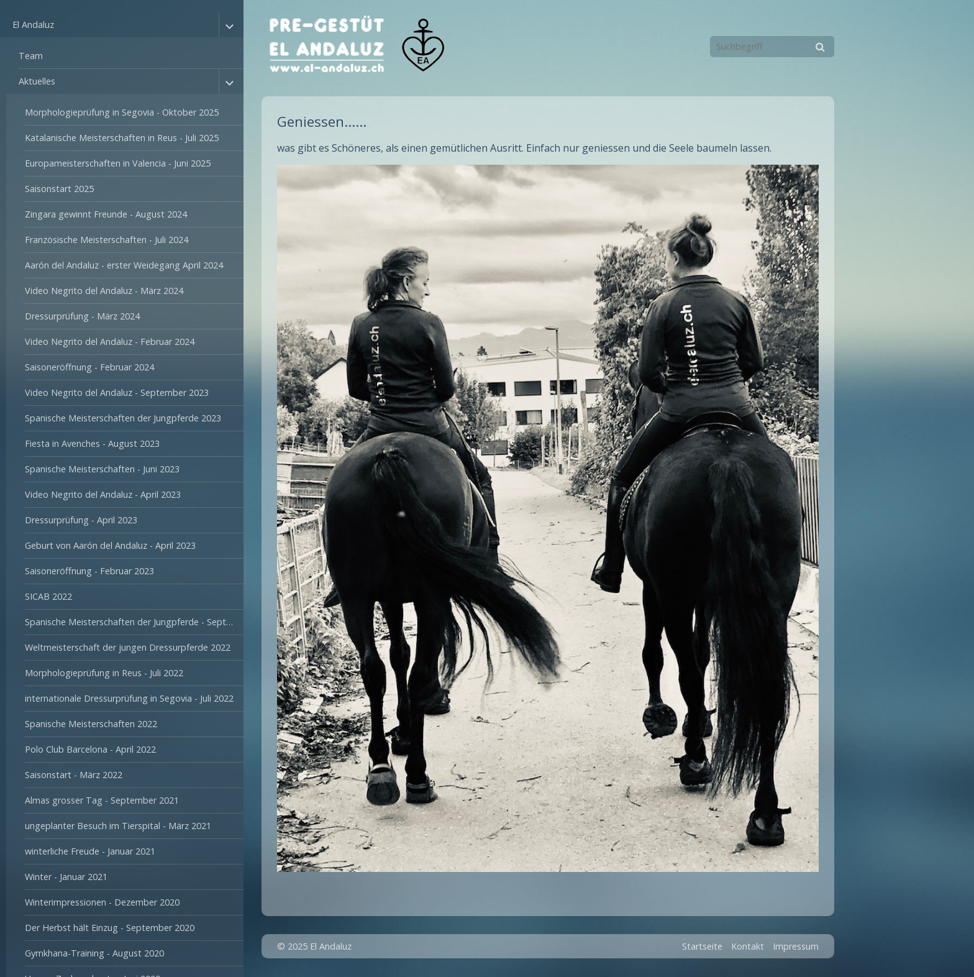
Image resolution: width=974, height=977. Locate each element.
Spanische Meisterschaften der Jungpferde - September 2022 (134, 622)
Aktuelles (37, 81)
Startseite (702, 946)
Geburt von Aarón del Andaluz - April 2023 (110, 545)
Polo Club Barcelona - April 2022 (90, 749)
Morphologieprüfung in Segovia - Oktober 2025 (122, 112)
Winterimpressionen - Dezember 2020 (102, 902)
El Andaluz (33, 24)
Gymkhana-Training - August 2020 (94, 953)
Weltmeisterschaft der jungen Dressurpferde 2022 (127, 647)
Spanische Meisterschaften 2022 (91, 724)
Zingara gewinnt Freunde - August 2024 (106, 214)
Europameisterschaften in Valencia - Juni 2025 (118, 163)
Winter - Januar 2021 (66, 877)
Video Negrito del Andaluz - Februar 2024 (109, 341)
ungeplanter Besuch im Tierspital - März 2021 (118, 826)
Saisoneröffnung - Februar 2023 (89, 571)
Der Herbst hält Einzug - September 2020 (109, 927)
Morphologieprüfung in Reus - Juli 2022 (104, 673)
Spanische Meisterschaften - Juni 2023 (102, 469)
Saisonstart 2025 (59, 189)
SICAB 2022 (48, 596)
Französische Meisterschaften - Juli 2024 (106, 239)
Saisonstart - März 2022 (73, 775)
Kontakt (747, 946)
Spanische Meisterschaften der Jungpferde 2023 (123, 418)
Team (31, 56)
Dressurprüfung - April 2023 (81, 520)
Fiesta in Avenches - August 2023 (92, 443)
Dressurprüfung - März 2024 (82, 316)
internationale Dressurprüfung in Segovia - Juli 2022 (129, 698)
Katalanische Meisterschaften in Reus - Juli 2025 (122, 138)
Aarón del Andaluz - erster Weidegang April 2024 (124, 265)
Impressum (796, 946)
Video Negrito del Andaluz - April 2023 (103, 494)
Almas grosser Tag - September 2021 (102, 800)
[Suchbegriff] (772, 46)
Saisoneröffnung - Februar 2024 (89, 367)
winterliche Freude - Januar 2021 (90, 851)
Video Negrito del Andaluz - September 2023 (117, 392)
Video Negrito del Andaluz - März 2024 (104, 290)
